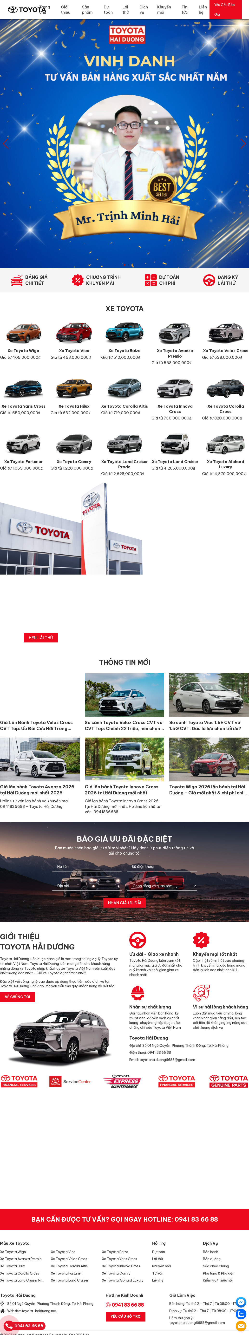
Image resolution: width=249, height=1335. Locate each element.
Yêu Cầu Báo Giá (224, 10)
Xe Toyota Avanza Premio (21, 1259)
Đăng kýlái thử (228, 280)
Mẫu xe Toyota (15, 1243)
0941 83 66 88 (196, 1219)
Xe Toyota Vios (63, 1252)
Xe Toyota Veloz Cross (69, 1259)
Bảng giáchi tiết (36, 280)
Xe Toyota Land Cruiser (69, 1280)
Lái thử (157, 1259)
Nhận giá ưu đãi (124, 902)
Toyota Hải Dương (18, 1295)
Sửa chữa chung (216, 1266)
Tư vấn (157, 1273)
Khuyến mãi (161, 1266)
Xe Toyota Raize (115, 1252)
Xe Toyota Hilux (12, 1266)
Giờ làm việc (182, 1295)
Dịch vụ (210, 1243)
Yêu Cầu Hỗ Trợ (126, 1316)
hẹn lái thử (41, 637)
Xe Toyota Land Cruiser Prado (23, 1280)
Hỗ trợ (159, 1243)
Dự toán (158, 1252)
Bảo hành (210, 1252)
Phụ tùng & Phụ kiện (218, 1273)
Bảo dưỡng (212, 1259)
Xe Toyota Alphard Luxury (123, 1280)
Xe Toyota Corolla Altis (69, 1266)
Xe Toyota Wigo (13, 1252)
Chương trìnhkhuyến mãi (103, 280)
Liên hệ (158, 1280)
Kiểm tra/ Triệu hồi (218, 1280)
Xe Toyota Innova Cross (121, 1266)
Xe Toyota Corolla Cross (19, 1273)
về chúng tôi (17, 997)
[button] (243, 143)
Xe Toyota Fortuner (66, 1273)
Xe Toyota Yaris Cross (119, 1259)
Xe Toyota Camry (116, 1273)
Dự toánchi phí (169, 280)
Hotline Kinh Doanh (124, 1295)
